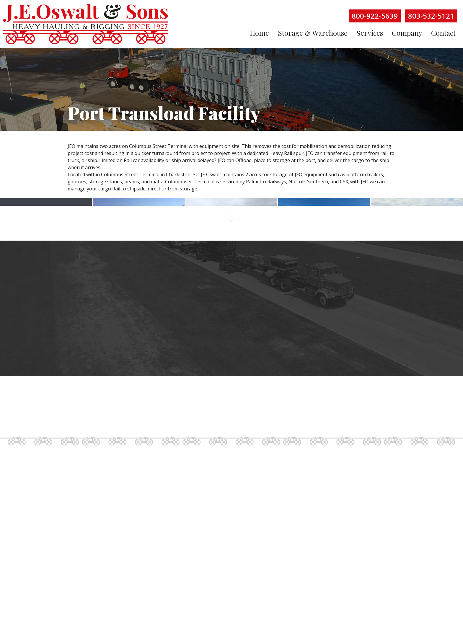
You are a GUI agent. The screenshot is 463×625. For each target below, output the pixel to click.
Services (369, 32)
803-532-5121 (431, 16)
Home (259, 32)
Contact (443, 32)
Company (407, 32)
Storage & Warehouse (313, 32)
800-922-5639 (375, 16)
